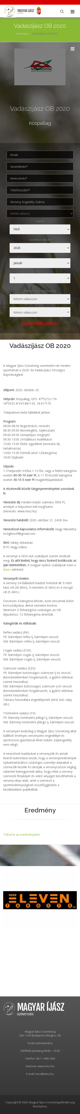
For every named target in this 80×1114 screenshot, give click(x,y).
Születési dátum (40, 240)
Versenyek (22, 33)
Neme (40, 221)
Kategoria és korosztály (40, 291)
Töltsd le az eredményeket (21, 835)
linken (7, 569)
